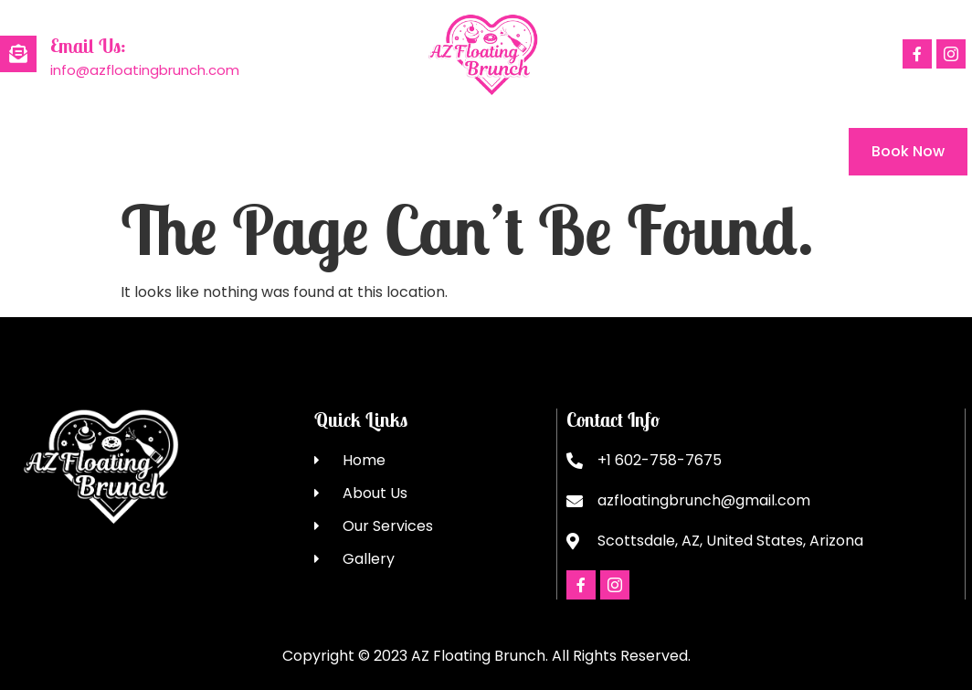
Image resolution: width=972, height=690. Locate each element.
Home (22, 151)
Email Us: (88, 46)
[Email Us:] (18, 54)
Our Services (258, 151)
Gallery (380, 151)
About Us (128, 151)
